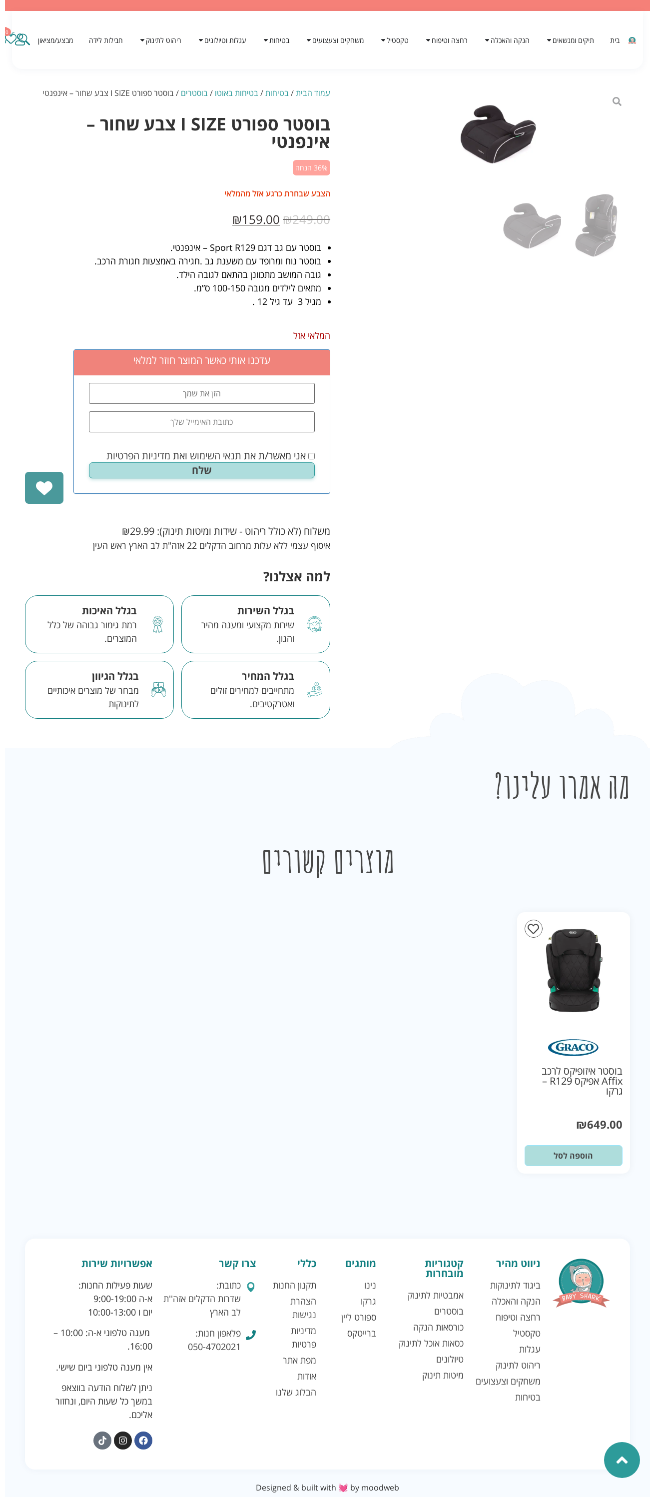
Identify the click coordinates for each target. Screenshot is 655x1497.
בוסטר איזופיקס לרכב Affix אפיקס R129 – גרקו (582, 1081)
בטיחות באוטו (236, 92)
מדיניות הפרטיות (138, 455)
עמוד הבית (313, 92)
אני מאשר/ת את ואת (210, 456)
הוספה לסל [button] (573, 1155)
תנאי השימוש (215, 455)
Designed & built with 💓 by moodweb (327, 1487)
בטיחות (277, 92)
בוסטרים (194, 92)
